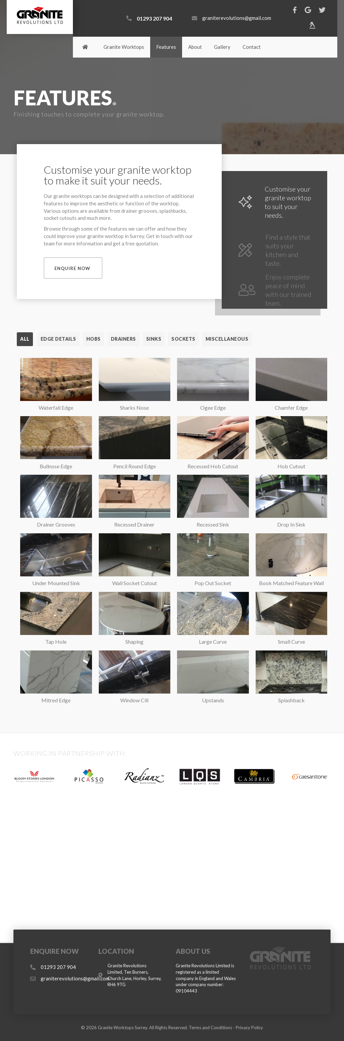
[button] (73, 268)
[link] (85, 47)
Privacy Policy (249, 1027)
